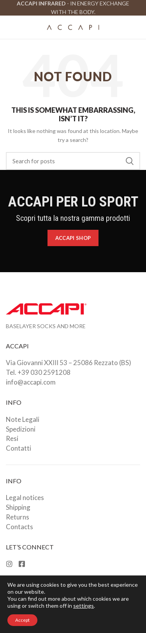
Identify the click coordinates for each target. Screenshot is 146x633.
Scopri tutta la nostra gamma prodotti (73, 218)
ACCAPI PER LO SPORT (73, 202)
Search (129, 161)
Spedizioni (20, 429)
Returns (17, 517)
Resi (12, 438)
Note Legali (22, 419)
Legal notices (25, 497)
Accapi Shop (73, 238)
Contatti (18, 448)
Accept (22, 620)
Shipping (18, 507)
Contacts (19, 527)
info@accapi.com (31, 382)
